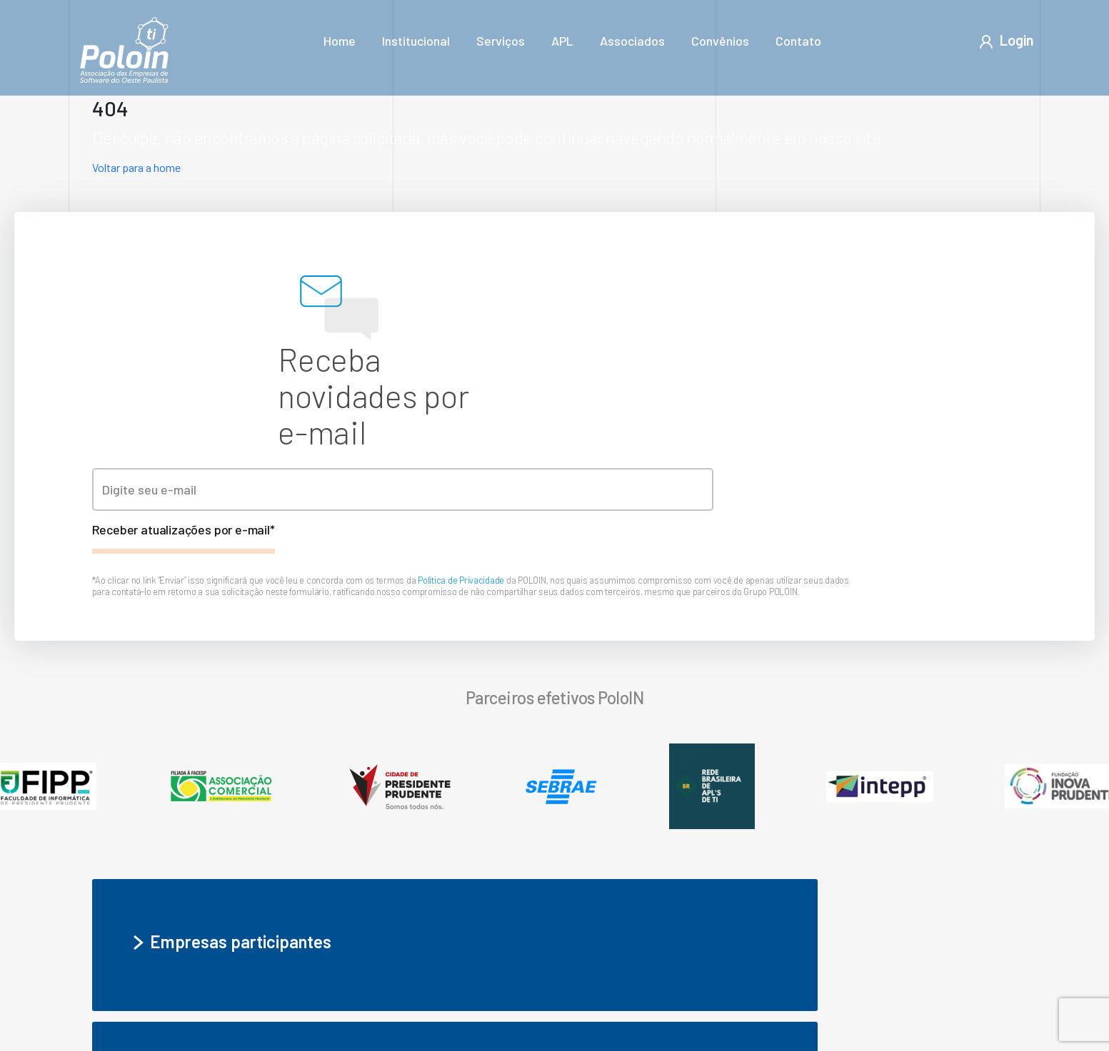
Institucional (416, 41)
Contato (798, 41)
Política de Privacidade (855, 346)
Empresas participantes (250, 730)
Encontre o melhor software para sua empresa (838, 866)
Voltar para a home (136, 176)
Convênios (720, 41)
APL (562, 41)
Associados (632, 41)
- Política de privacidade (703, 957)
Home (339, 41)
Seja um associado (700, 730)
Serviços (500, 41)
